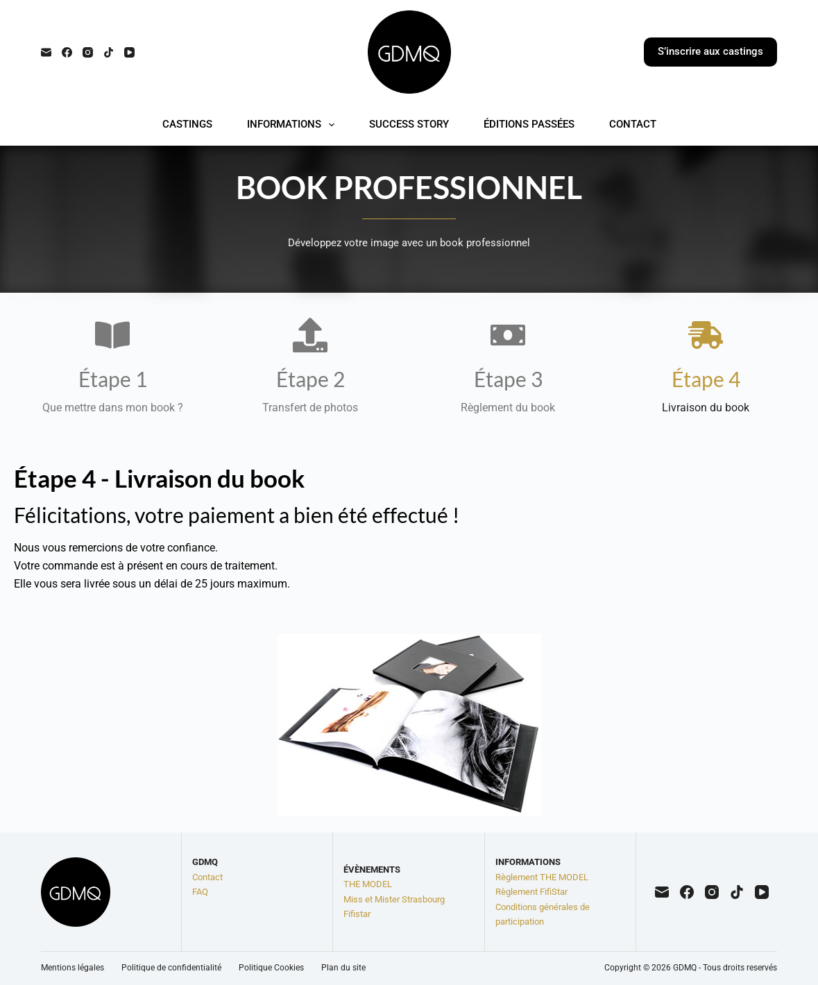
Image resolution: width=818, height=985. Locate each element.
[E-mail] (46, 52)
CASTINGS (187, 124)
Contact (207, 877)
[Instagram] (88, 52)
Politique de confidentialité (171, 968)
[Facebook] (67, 52)
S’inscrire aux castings (710, 51)
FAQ (200, 891)
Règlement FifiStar (531, 891)
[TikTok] (108, 52)
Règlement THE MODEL (541, 877)
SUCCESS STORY (409, 124)
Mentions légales (72, 968)
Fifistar (356, 914)
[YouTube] (129, 52)
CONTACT (632, 124)
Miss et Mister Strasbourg (394, 899)
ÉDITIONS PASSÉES (529, 124)
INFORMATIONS (293, 125)
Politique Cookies (271, 968)
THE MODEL (367, 884)
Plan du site (343, 968)
